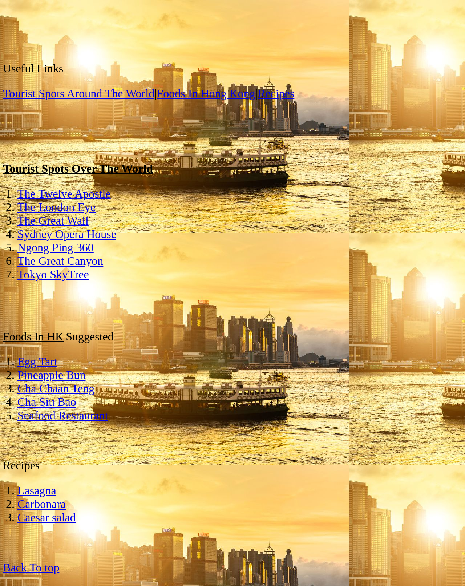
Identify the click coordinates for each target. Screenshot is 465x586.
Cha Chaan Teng (55, 388)
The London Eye (56, 207)
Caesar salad (46, 517)
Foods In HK (33, 336)
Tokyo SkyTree (53, 274)
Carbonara (41, 503)
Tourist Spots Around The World (78, 93)
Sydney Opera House (66, 234)
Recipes (276, 93)
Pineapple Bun (51, 374)
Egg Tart (37, 361)
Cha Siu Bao (46, 401)
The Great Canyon (60, 260)
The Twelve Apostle (64, 193)
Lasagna (36, 490)
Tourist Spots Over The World (78, 168)
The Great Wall (53, 220)
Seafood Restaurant (62, 415)
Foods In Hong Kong (206, 93)
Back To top (31, 567)
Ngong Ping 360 (55, 247)
